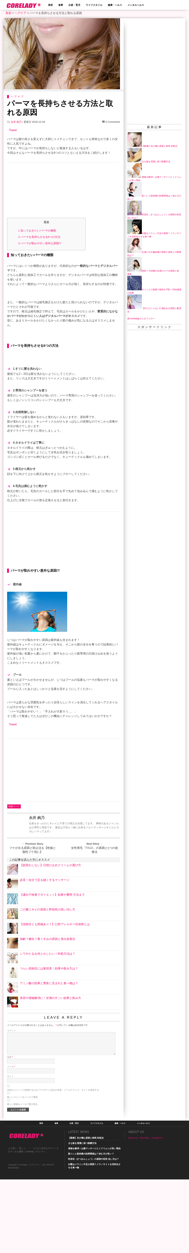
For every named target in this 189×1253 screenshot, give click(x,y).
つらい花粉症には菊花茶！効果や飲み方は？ (49, 1005)
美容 (50, 5)
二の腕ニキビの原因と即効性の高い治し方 (47, 946)
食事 (60, 5)
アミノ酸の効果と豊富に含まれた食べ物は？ (49, 1020)
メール (11, 1103)
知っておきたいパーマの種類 (37, 230)
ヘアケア (20, 13)
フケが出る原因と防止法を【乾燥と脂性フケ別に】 (32, 886)
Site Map (144, 1174)
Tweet (13, 130)
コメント (11, 1067)
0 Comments (113, 121)
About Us (132, 1174)
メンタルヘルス (135, 5)
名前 (10, 1094)
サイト (10, 1113)
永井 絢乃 (16, 121)
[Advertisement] (63, 191)
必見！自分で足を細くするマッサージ (44, 916)
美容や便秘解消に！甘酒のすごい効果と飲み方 (50, 1034)
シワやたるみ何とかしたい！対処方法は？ (47, 990)
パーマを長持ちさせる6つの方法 (39, 236)
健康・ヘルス (115, 5)
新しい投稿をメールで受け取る (22, 1141)
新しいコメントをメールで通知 (22, 1134)
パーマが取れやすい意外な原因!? (39, 243)
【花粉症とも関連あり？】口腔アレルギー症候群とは (55, 961)
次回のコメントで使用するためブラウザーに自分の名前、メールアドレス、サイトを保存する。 (54, 1127)
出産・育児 (74, 5)
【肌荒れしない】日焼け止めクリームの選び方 (50, 902)
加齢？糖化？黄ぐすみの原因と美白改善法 (47, 975)
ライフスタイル (94, 5)
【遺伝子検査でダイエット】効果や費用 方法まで (52, 931)
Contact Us (157, 1174)
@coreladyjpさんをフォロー (141, 318)
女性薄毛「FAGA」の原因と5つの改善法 (94, 886)
